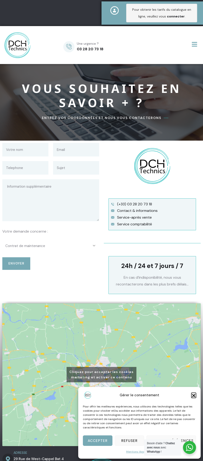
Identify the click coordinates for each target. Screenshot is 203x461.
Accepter (98, 440)
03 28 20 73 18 (90, 49)
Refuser (129, 440)
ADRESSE (20, 453)
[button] (193, 395)
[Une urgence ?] (68, 46)
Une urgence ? (88, 43)
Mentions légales (137, 452)
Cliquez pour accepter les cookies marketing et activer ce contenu (101, 374)
